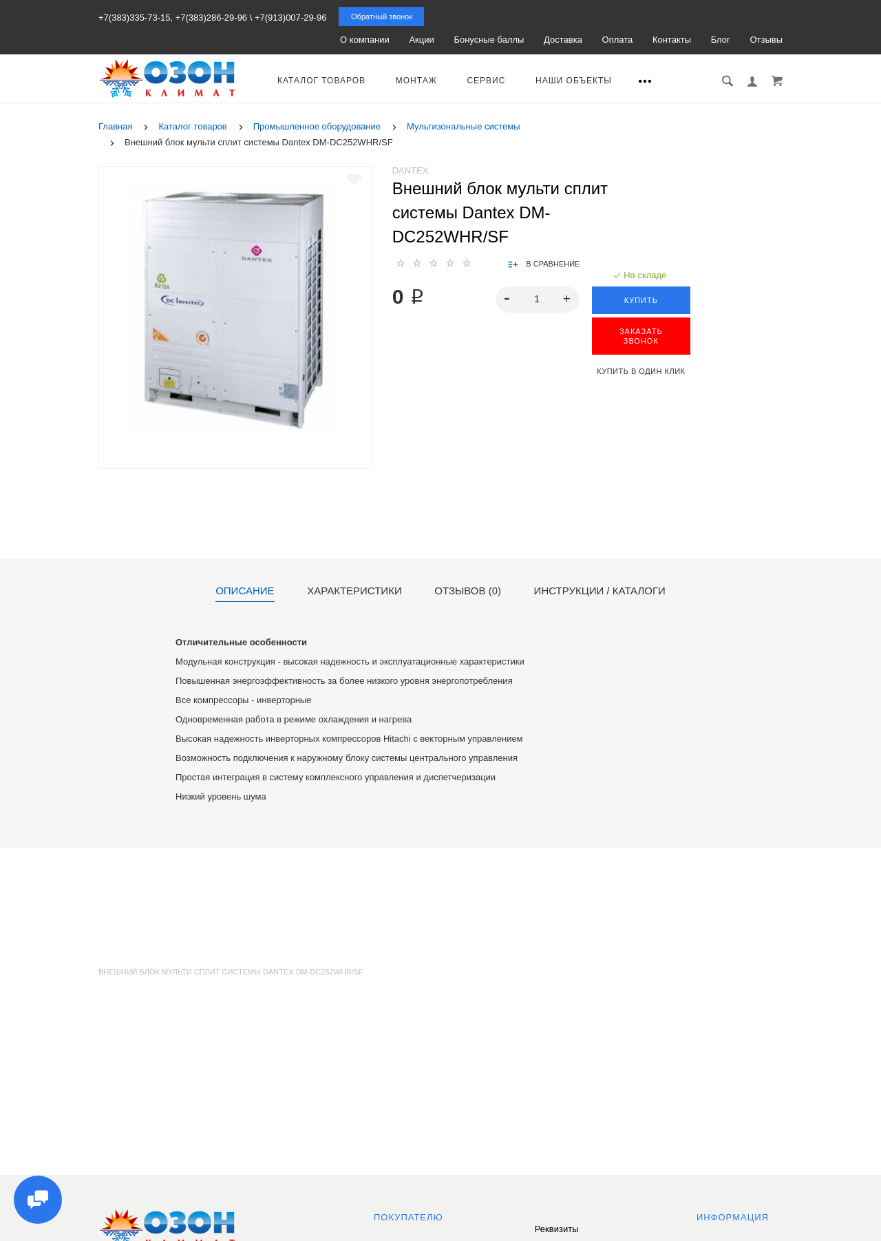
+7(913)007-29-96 (290, 17)
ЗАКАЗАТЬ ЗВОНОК (641, 336)
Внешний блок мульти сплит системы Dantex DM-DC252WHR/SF (230, 972)
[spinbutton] (537, 299)
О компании (365, 39)
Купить (641, 300)
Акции (421, 39)
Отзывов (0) (467, 590)
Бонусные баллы (489, 39)
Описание (244, 590)
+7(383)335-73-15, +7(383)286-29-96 (172, 17)
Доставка (563, 39)
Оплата (617, 39)
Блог (720, 39)
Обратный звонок (381, 16)
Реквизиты (557, 1229)
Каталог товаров (321, 80)
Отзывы (766, 39)
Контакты (671, 39)
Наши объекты (573, 80)
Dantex (410, 170)
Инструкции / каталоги (600, 590)
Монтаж (416, 80)
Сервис (486, 80)
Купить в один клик (641, 371)
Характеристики (354, 590)
